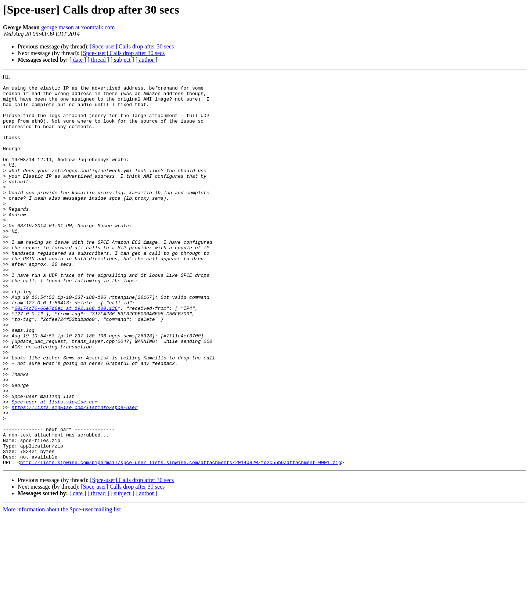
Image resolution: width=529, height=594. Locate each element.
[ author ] (147, 60)
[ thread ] (98, 60)
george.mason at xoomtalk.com (78, 27)
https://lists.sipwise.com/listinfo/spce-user (74, 474)
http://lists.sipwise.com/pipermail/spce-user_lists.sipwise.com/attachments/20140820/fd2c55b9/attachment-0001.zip (180, 540)
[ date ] (77, 60)
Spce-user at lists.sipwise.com (54, 467)
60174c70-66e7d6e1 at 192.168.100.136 (66, 355)
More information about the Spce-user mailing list (62, 587)
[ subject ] (122, 60)
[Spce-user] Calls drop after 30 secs (132, 46)
